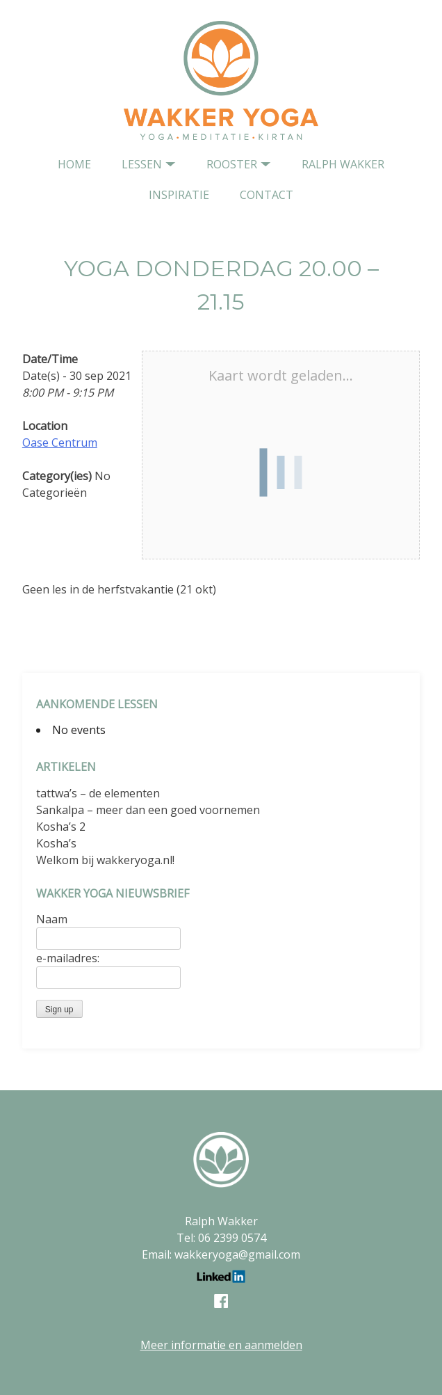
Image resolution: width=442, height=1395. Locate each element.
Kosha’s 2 (60, 826)
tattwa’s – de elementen (98, 793)
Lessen (142, 164)
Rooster (231, 164)
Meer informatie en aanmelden (221, 1345)
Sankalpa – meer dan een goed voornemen (148, 810)
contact (266, 194)
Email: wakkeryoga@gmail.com (221, 1254)
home (74, 164)
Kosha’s (56, 843)
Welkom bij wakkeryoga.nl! (105, 860)
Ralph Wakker (343, 164)
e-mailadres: (67, 958)
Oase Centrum (59, 442)
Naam (51, 919)
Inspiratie (179, 194)
